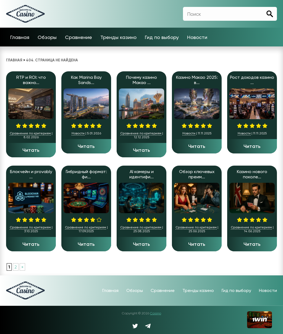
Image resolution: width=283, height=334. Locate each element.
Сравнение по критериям (30, 133)
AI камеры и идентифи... (141, 174)
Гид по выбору (162, 37)
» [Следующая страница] (22, 267)
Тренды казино (118, 37)
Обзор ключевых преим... (196, 174)
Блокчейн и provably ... (31, 174)
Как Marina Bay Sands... (86, 80)
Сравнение (78, 37)
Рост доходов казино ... (252, 80)
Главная (19, 37)
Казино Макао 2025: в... (197, 80)
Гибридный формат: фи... (86, 174)
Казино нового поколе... (252, 174)
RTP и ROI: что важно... (31, 80)
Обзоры (47, 37)
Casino (155, 313)
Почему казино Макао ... (141, 80)
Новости (197, 37)
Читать (31, 150)
